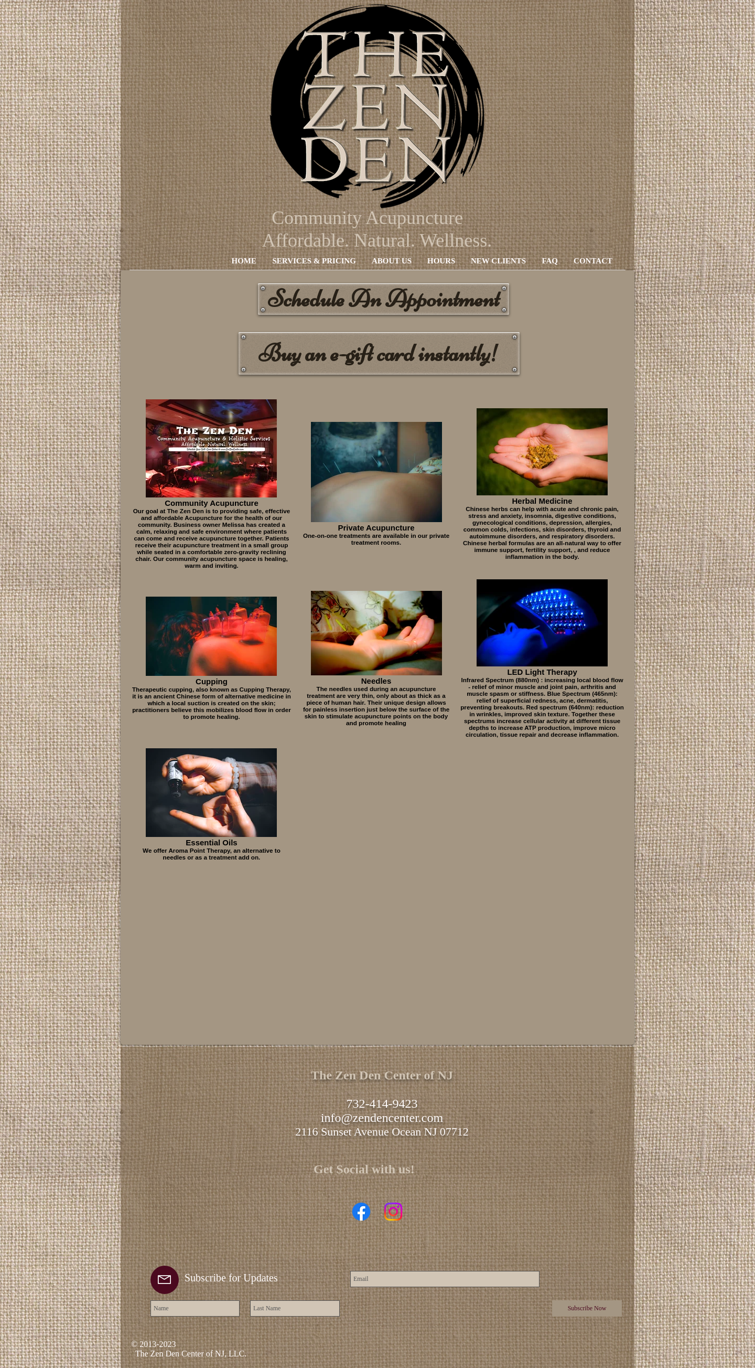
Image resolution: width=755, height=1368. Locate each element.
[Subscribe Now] (587, 1308)
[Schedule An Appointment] (383, 299)
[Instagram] (393, 1212)
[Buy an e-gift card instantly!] (379, 353)
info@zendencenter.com (382, 1118)
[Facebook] (361, 1212)
